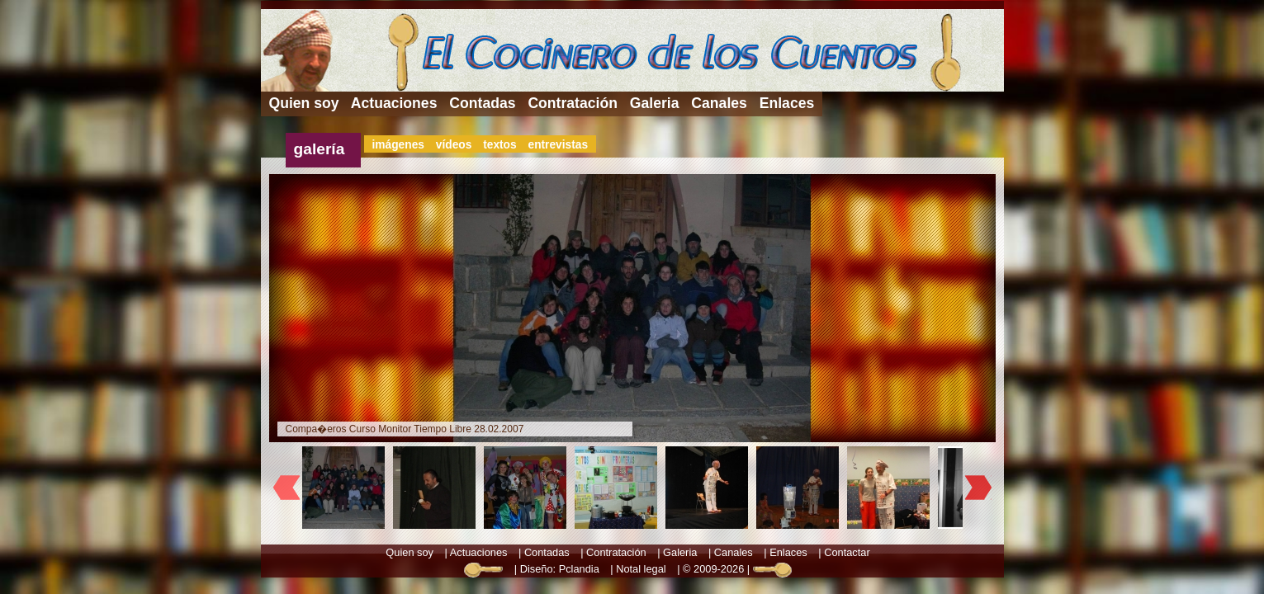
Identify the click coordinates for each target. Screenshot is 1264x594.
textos (500, 145)
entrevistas (558, 145)
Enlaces (787, 103)
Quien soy (304, 103)
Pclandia (579, 569)
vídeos (454, 145)
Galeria (654, 103)
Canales (718, 103)
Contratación (573, 103)
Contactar (846, 552)
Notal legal (640, 569)
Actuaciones (394, 103)
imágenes (398, 145)
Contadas (482, 103)
